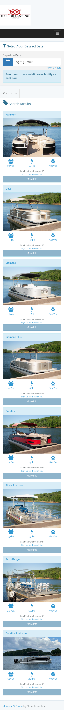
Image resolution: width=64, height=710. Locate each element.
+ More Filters (54, 67)
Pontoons (10, 93)
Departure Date (12, 55)
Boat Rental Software (11, 706)
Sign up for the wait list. (32, 174)
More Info (32, 179)
